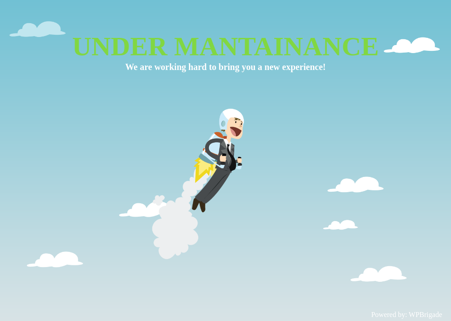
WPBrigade (425, 314)
